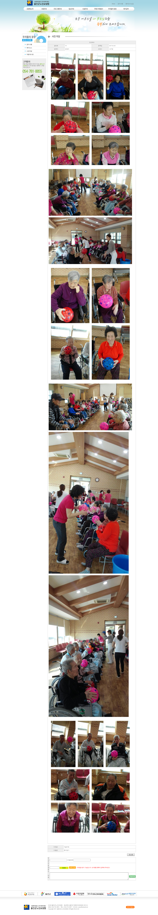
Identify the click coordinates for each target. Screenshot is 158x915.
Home (113, 4)
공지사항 (120, 4)
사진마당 (28, 51)
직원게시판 (28, 54)
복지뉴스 (28, 48)
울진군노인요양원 (62, 909)
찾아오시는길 (130, 4)
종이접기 (66, 850)
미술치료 (66, 847)
